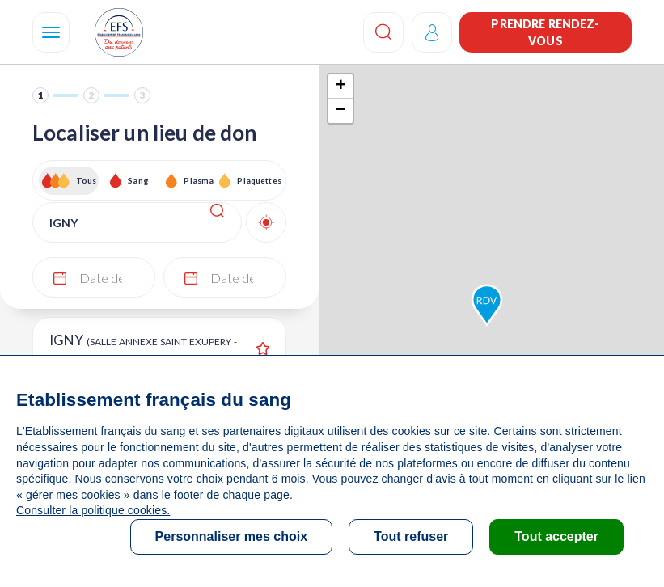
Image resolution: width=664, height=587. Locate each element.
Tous (86, 180)
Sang (138, 180)
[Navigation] (51, 32)
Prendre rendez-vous (545, 32)
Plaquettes (258, 180)
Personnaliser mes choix (231, 536)
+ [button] (341, 86)
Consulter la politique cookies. (93, 510)
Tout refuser (411, 536)
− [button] (341, 111)
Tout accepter (556, 536)
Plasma (199, 180)
